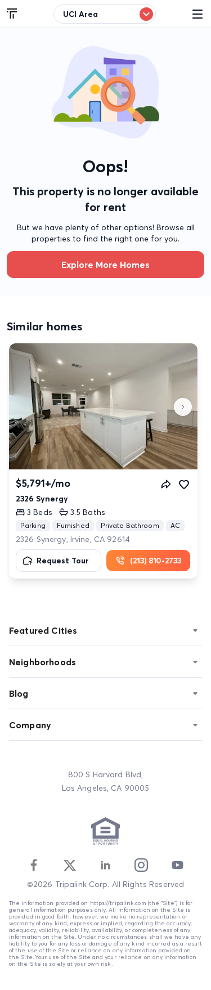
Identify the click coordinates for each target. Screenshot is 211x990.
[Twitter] (70, 865)
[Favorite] (184, 484)
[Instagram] (141, 865)
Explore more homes (105, 264)
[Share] (166, 484)
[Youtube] (177, 865)
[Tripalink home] (12, 14)
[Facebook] (34, 865)
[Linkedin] (105, 865)
